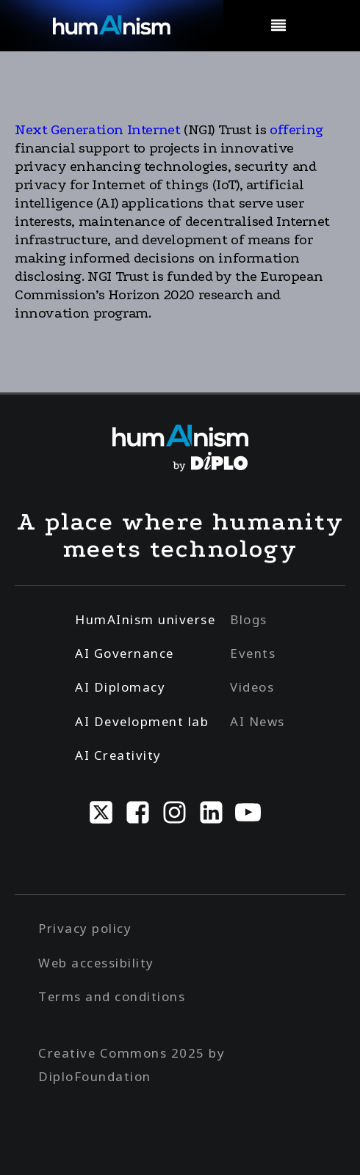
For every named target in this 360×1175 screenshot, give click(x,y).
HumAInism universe (145, 619)
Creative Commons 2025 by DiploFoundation (131, 1064)
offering (294, 130)
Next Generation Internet (99, 130)
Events (253, 653)
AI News (257, 721)
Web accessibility (96, 962)
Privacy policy (85, 928)
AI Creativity (118, 755)
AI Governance (124, 653)
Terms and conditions (111, 996)
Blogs (248, 619)
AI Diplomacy (120, 686)
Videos (252, 686)
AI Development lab (142, 721)
